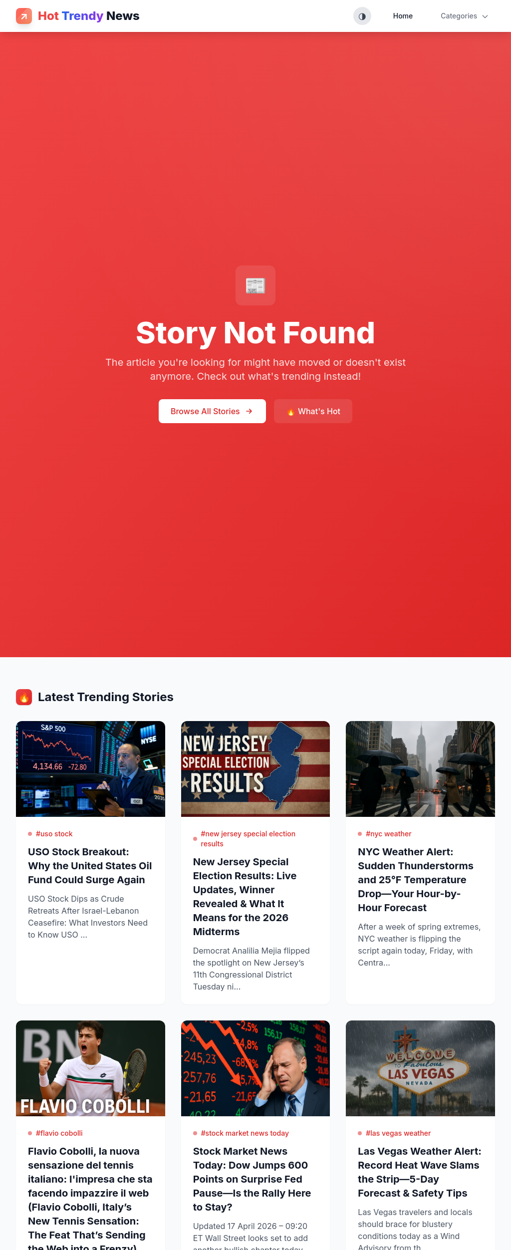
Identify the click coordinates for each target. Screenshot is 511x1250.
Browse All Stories (212, 411)
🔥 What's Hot (313, 411)
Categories (465, 15)
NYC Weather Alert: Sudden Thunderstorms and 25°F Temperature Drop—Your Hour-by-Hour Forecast (416, 880)
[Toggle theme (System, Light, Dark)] (362, 16)
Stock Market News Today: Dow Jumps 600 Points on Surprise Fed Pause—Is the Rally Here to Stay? (252, 1179)
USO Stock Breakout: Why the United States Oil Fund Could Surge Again (90, 866)
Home (403, 15)
